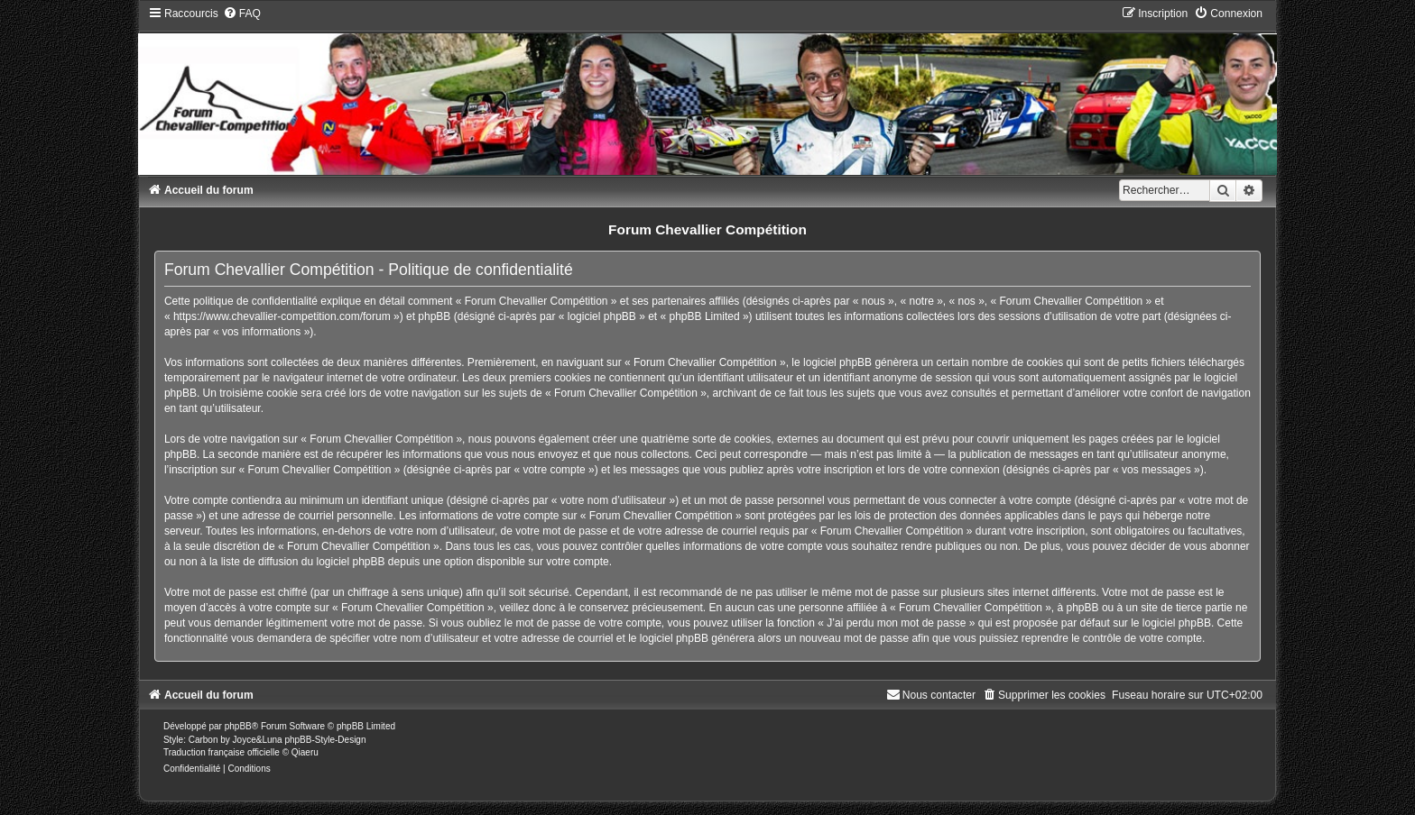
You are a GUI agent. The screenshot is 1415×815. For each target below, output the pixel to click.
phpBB (238, 726)
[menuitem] (242, 13)
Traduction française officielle (221, 752)
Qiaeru (305, 752)
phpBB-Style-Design (324, 740)
